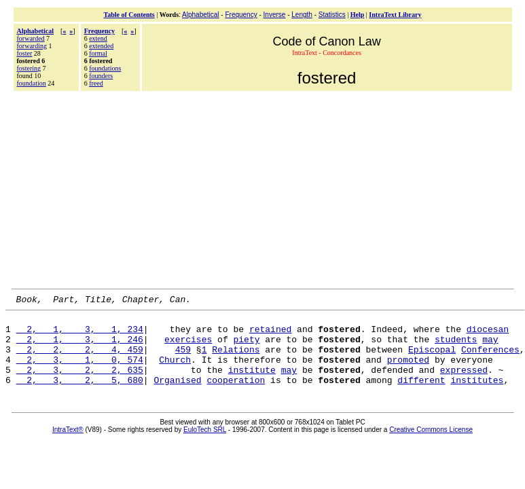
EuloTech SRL (204, 446)
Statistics (332, 14)
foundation (31, 83)
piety (246, 347)
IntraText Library (395, 14)
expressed (464, 384)
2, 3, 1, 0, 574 (79, 371)
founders (101, 75)
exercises (188, 347)
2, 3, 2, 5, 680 (79, 396)
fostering (29, 68)
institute (252, 384)
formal (98, 53)
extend (98, 38)
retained (270, 335)
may (490, 347)
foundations (105, 68)
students (456, 347)
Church (175, 371)
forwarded (31, 38)
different (421, 396)
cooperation (235, 396)
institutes (476, 396)
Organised (177, 396)
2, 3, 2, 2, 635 (79, 384)
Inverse (275, 14)
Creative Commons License (431, 446)
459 (183, 359)
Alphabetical (200, 14)
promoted (408, 371)
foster (25, 53)
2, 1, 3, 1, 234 (79, 335)
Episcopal (432, 359)
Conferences (490, 359)
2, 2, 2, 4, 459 (79, 359)
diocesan (488, 335)
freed (96, 83)
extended (101, 46)
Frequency (241, 14)
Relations (235, 359)
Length (301, 14)
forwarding (32, 46)
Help (357, 14)
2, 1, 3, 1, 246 (79, 347)
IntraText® (68, 446)
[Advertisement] (263, 188)
